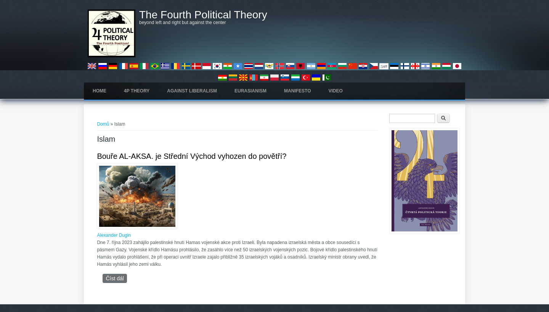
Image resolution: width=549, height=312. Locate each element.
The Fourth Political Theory (203, 15)
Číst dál (116, 278)
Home (99, 91)
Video (336, 91)
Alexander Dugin (114, 235)
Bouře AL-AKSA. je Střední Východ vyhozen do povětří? (191, 156)
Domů (103, 124)
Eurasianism (250, 91)
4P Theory (136, 91)
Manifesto (297, 91)
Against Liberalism (192, 91)
